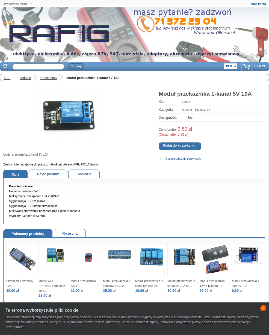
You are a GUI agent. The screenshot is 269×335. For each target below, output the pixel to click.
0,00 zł (260, 66)
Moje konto (258, 3)
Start (7, 78)
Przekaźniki (48, 78)
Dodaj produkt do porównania (183, 158)
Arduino (25, 78)
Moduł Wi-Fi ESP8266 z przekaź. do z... (52, 285)
